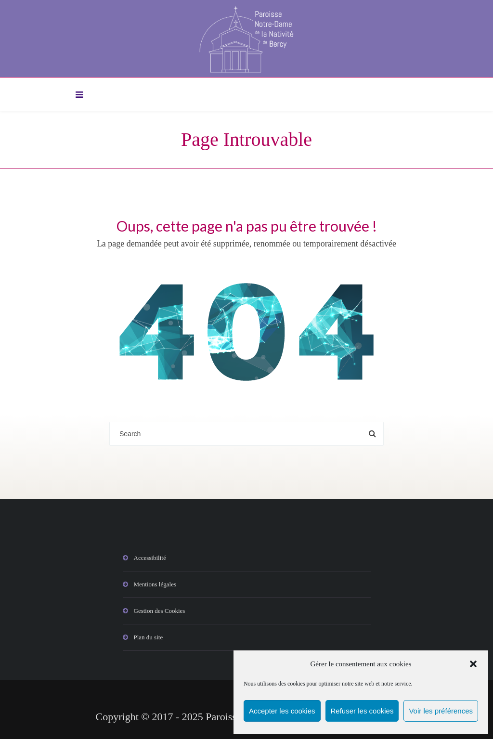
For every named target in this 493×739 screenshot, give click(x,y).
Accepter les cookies (282, 711)
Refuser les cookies (362, 711)
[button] (473, 664)
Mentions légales (155, 584)
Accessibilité (150, 557)
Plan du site (148, 637)
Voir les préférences (441, 711)
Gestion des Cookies (159, 610)
